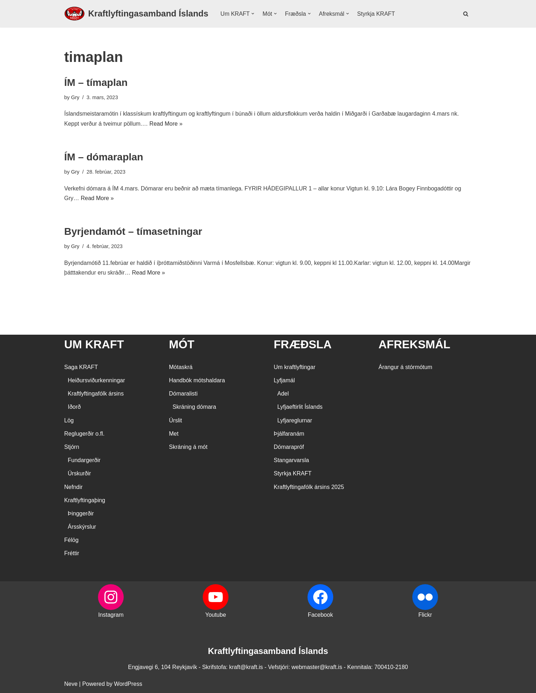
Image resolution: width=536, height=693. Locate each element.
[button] (252, 13)
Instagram (110, 615)
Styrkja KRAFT (376, 14)
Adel (283, 394)
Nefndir (73, 487)
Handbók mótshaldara (197, 380)
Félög (71, 540)
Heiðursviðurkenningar (96, 380)
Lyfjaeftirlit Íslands (300, 407)
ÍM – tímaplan (96, 82)
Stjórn (71, 447)
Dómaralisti (183, 394)
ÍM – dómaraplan (103, 157)
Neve (71, 684)
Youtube (215, 615)
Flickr (425, 615)
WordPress (128, 684)
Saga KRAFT (81, 367)
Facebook (320, 615)
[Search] (465, 13)
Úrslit (175, 420)
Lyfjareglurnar (294, 420)
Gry (75, 97)
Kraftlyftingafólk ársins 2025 (309, 487)
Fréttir (71, 553)
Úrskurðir (79, 473)
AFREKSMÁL (415, 344)
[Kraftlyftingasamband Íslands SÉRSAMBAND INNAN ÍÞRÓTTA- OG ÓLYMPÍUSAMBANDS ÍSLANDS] (136, 13)
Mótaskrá (181, 367)
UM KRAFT (94, 344)
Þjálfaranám (289, 434)
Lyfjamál (284, 380)
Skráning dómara (194, 407)
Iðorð (74, 407)
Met (174, 434)
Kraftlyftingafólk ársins (96, 394)
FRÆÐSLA (303, 344)
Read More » (166, 124)
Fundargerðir (84, 460)
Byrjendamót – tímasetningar (133, 231)
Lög (69, 420)
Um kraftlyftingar (294, 367)
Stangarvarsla (291, 460)
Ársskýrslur (82, 527)
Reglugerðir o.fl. (84, 434)
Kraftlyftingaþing (84, 500)
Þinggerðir (81, 513)
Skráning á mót (188, 447)
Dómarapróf (289, 447)
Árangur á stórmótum (405, 367)
